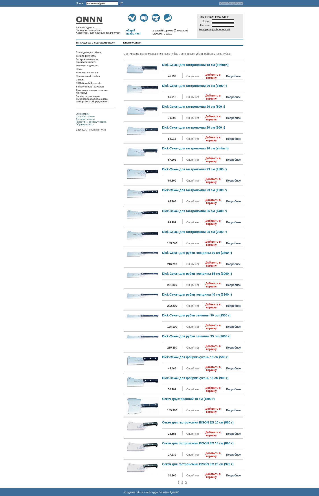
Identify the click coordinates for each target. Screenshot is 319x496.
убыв (175, 53)
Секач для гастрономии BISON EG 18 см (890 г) (197, 443)
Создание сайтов (133, 492)
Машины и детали (86, 65)
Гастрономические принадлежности (87, 60)
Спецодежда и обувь (88, 52)
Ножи (79, 69)
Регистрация (205, 29)
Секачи (137, 43)
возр (167, 53)
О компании (82, 114)
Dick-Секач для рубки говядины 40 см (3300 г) (197, 294)
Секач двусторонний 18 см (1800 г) (188, 399)
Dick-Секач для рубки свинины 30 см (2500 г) (196, 315)
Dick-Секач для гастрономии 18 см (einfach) (195, 65)
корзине (168, 30)
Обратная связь (85, 124)
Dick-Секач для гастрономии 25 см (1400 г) (194, 211)
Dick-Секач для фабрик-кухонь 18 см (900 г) (195, 378)
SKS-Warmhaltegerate (88, 83)
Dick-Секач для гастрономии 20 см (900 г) (193, 127)
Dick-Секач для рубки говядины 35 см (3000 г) (197, 273)
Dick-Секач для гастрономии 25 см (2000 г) (194, 232)
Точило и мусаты (86, 56)
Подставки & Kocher (88, 76)
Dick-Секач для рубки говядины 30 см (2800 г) (197, 252)
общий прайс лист (133, 32)
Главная (127, 43)
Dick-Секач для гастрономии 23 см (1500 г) (194, 169)
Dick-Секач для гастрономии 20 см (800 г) (193, 106)
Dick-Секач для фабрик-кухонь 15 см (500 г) (195, 357)
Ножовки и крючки (87, 72)
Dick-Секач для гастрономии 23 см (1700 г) (194, 190)
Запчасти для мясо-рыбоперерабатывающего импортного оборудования (92, 99)
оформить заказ (162, 33)
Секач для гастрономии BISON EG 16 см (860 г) (197, 422)
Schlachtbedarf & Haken (90, 86)
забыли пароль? (221, 29)
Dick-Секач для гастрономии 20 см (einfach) (195, 148)
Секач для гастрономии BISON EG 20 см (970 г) (197, 464)
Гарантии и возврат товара (91, 121)
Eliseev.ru (81, 129)
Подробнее (233, 76)
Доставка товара (85, 119)
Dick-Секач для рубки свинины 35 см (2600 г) (196, 336)
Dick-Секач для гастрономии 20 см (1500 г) (194, 85)
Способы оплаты (85, 116)
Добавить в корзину (213, 76)
